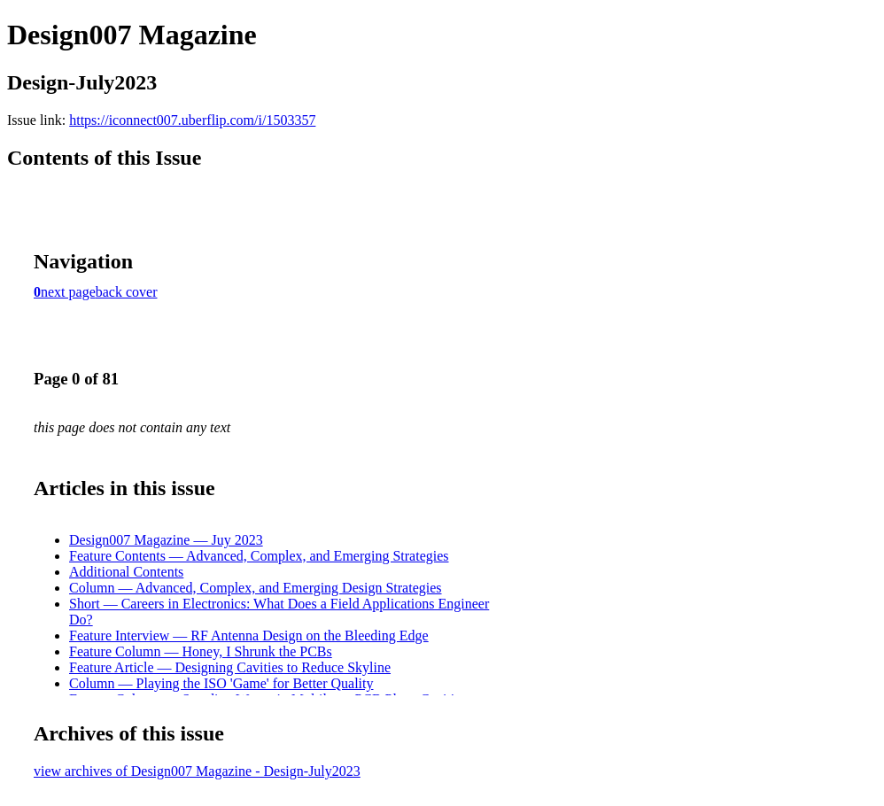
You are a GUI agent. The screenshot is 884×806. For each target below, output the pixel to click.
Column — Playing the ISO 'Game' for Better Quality (221, 683)
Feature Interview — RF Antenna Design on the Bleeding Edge (249, 635)
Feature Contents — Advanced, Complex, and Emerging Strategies (259, 555)
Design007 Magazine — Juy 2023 (166, 539)
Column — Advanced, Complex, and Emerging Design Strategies (255, 587)
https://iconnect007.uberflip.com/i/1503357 (192, 120)
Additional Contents (126, 571)
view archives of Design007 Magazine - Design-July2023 (197, 771)
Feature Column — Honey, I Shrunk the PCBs (200, 651)
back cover (127, 291)
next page (68, 291)
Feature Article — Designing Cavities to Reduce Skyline (230, 667)
